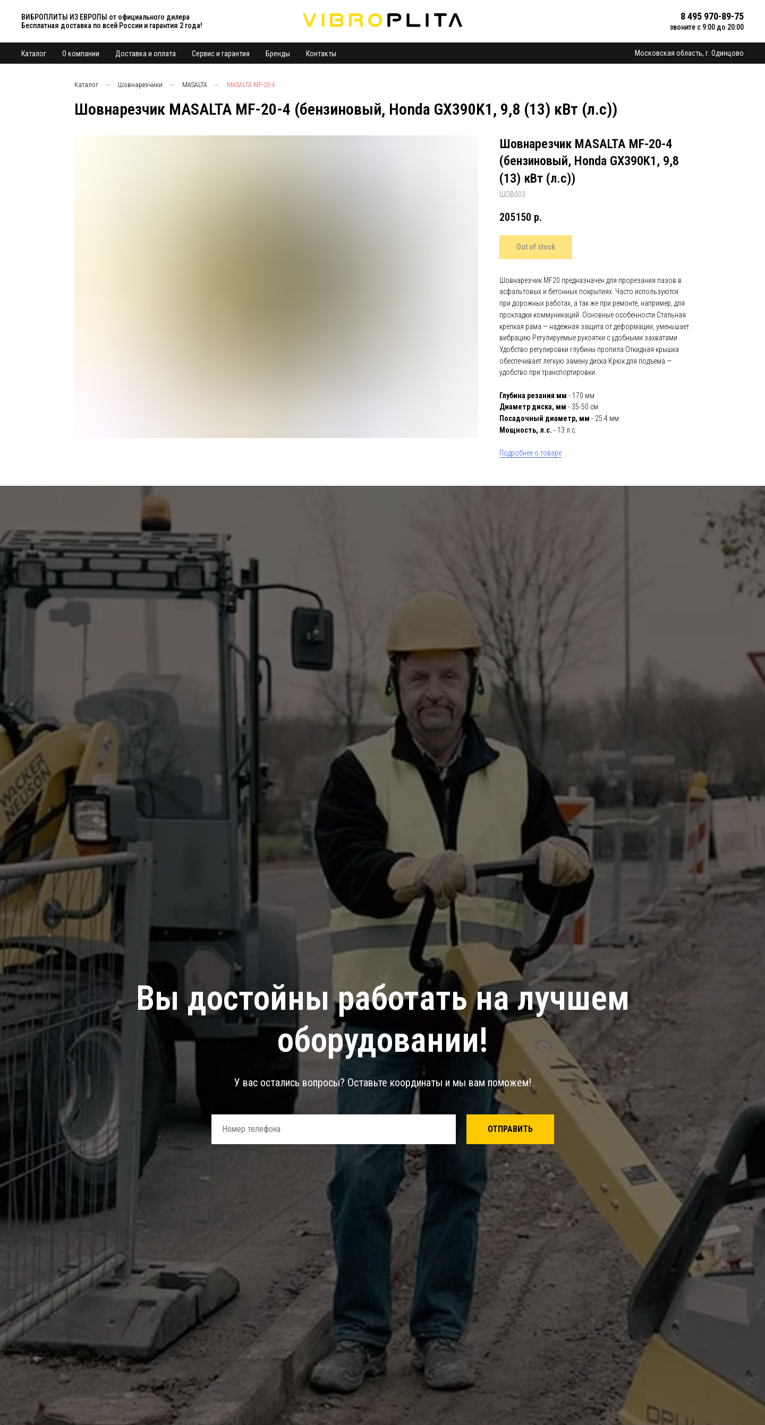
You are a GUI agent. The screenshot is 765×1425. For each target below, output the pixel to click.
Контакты (321, 53)
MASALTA (194, 85)
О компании (80, 53)
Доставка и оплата (145, 53)
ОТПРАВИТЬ (510, 1129)
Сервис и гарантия (221, 53)
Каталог (33, 53)
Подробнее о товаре (530, 453)
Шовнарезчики (140, 85)
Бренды (278, 53)
